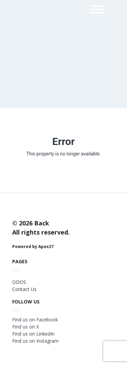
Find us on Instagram (35, 341)
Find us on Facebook (35, 319)
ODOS (19, 282)
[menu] (97, 10)
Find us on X (25, 326)
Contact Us (24, 289)
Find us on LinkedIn (33, 334)
